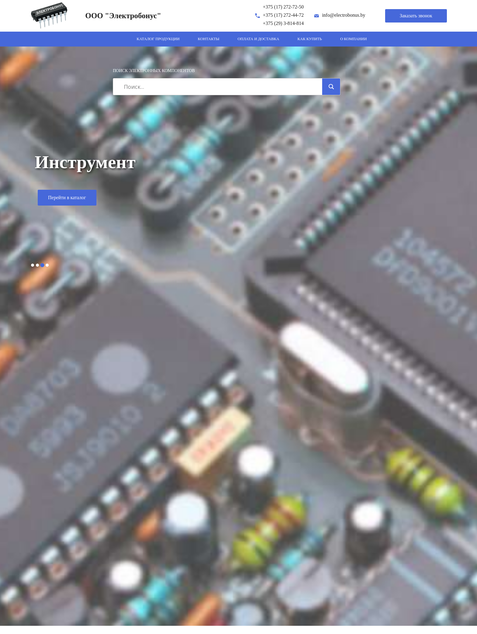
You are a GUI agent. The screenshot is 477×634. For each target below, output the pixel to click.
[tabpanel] (238, 180)
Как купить (310, 39)
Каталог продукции (158, 39)
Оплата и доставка (258, 39)
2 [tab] (37, 265)
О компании (353, 39)
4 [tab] (47, 265)
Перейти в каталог (67, 197)
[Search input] (220, 86)
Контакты (208, 39)
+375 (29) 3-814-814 (283, 23)
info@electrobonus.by (343, 15)
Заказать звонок (416, 15)
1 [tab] (32, 265)
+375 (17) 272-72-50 (283, 6)
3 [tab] (42, 265)
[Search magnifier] (331, 86)
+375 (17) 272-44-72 (283, 15)
